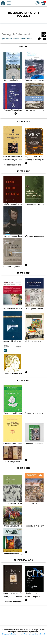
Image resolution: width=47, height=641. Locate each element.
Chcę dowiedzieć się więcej (12, 634)
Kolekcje (28, 38)
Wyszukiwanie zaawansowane (13, 38)
